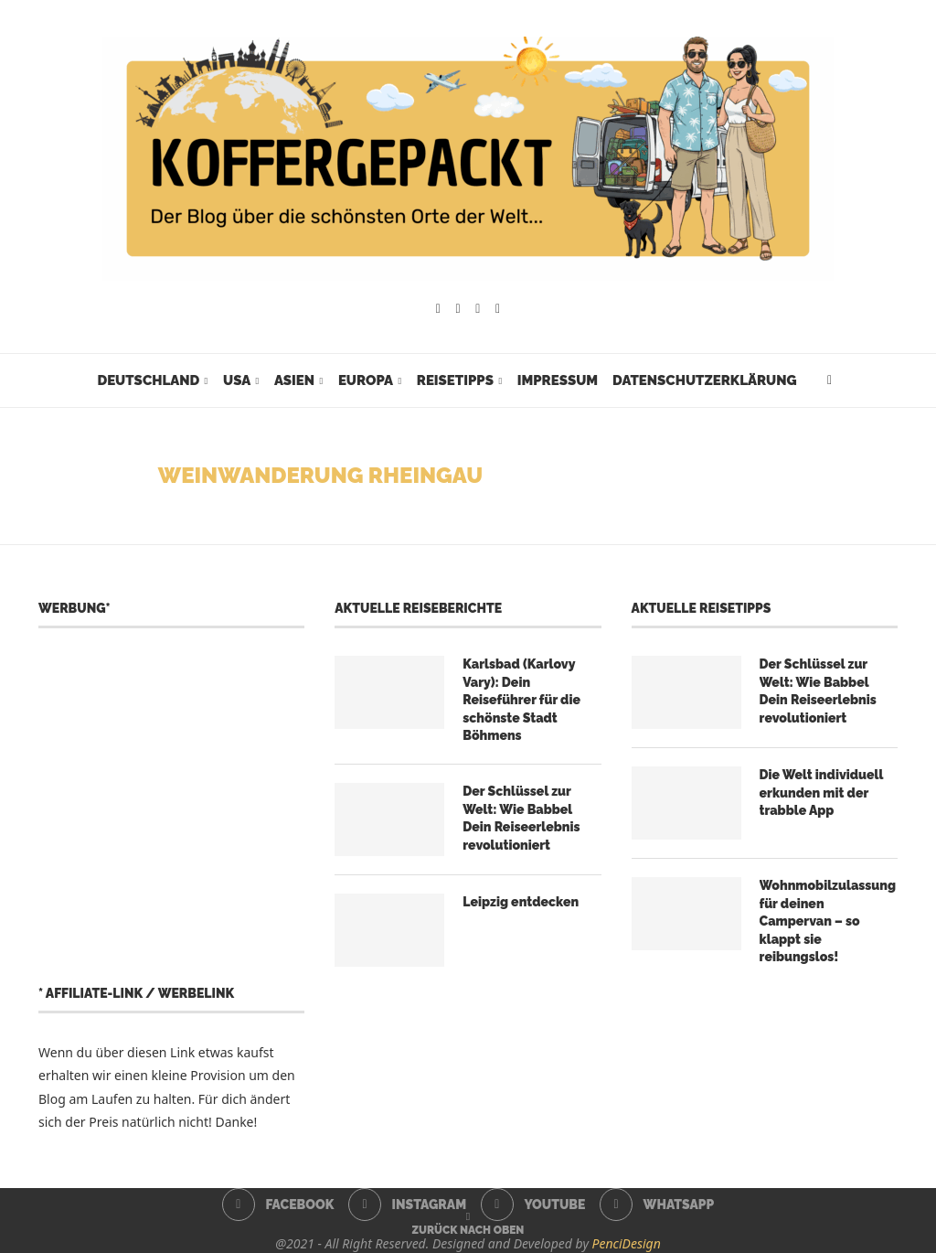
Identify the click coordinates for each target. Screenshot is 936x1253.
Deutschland (148, 380)
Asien (294, 380)
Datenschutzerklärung (704, 380)
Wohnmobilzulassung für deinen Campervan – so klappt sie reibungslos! (828, 921)
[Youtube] (477, 309)
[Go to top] (468, 1228)
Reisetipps (455, 380)
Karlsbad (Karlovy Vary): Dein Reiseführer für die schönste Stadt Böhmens (521, 700)
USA (236, 380)
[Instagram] (458, 309)
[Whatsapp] (497, 309)
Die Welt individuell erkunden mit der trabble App (822, 792)
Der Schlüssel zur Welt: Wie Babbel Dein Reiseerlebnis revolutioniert (521, 818)
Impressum (557, 380)
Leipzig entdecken (521, 901)
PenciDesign (626, 1243)
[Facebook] (438, 309)
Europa (365, 380)
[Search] (830, 380)
